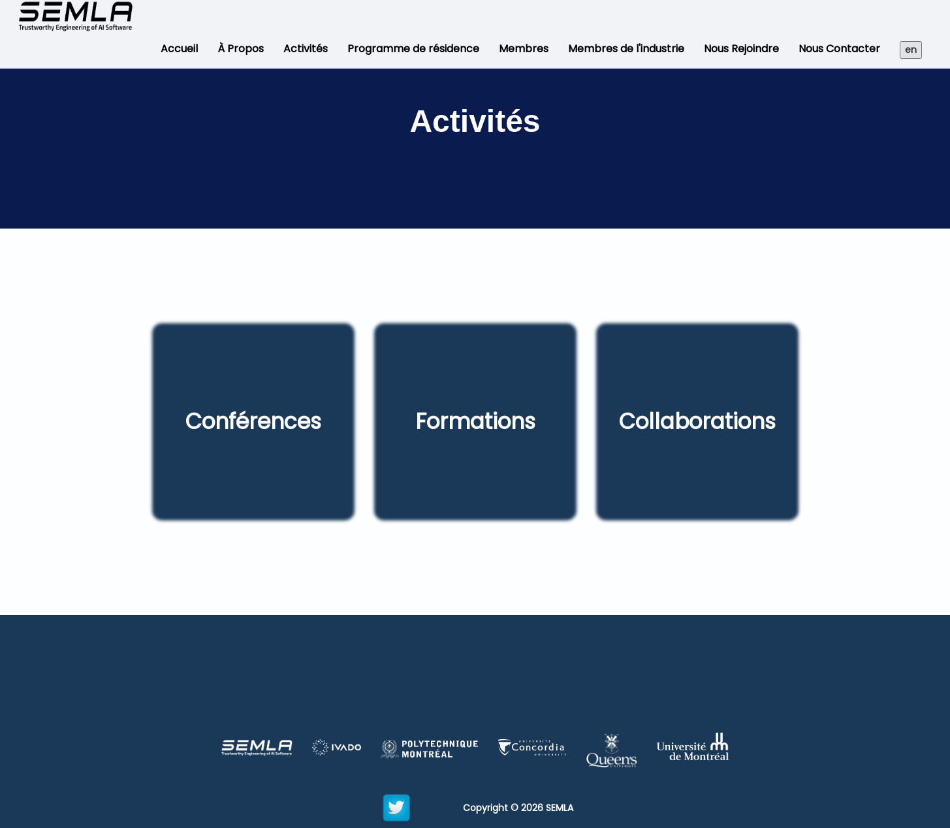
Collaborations (697, 421)
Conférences (253, 421)
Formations (475, 421)
